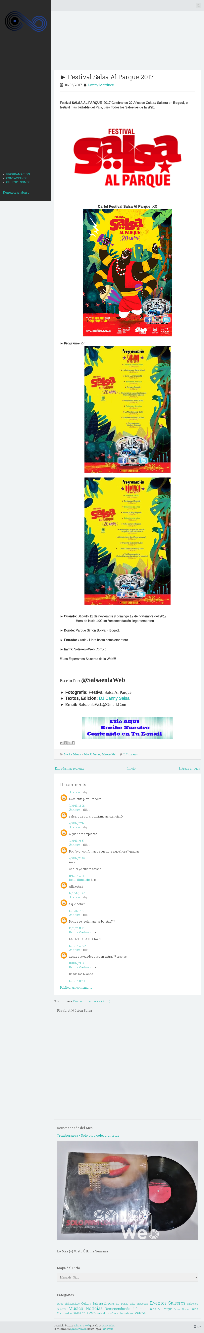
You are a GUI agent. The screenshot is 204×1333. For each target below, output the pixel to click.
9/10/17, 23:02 (77, 858)
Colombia (108, 1328)
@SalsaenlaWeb (78, 1328)
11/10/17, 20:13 (77, 876)
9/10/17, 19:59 (76, 841)
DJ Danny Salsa (114, 698)
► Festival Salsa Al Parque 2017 (107, 76)
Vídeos (140, 1313)
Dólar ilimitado (79, 880)
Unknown (75, 792)
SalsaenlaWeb (109, 754)
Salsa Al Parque (92, 754)
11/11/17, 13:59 (76, 963)
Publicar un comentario (76, 987)
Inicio (131, 768)
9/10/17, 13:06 (77, 806)
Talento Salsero (123, 1313)
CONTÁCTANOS (16, 178)
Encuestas (142, 1303)
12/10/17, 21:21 (77, 911)
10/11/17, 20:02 (77, 946)
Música (75, 1308)
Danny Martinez (101, 85)
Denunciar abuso (16, 192)
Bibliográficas (72, 1303)
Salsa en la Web (82, 1325)
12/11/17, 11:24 (77, 981)
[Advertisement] (25, 106)
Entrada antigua (189, 768)
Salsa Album (181, 1309)
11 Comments (131, 754)
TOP (197, 1326)
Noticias (94, 1308)
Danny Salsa (108, 1325)
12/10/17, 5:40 (77, 893)
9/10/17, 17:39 (76, 823)
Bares (60, 1303)
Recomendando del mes (125, 1308)
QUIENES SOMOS (18, 182)
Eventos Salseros (72, 754)
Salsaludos (104, 1313)
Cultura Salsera (92, 1303)
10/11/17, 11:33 (76, 928)
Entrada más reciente (69, 768)
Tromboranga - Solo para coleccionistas (88, 1135)
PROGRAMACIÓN (18, 174)
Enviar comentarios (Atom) (91, 1001)
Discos (109, 1303)
